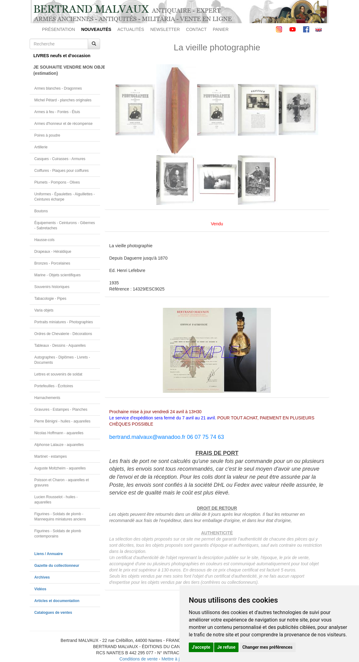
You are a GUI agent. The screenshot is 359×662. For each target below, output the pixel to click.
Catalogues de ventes (53, 612)
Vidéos (40, 589)
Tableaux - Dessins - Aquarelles (60, 345)
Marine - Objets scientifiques (57, 275)
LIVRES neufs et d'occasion (62, 55)
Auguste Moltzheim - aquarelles (60, 468)
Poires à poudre (47, 135)
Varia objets (43, 310)
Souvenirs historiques (52, 287)
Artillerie (41, 147)
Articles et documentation (56, 601)
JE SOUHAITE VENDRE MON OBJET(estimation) (66, 70)
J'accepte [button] (201, 647)
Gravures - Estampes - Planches (60, 409)
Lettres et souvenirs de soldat (58, 374)
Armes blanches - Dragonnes (58, 88)
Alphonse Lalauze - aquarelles (59, 445)
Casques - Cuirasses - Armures (59, 159)
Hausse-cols (44, 240)
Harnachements (47, 398)
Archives (42, 577)
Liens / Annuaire (48, 554)
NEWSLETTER (165, 29)
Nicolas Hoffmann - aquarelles (58, 433)
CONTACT (196, 29)
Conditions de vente (138, 658)
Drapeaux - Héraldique (52, 251)
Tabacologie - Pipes (50, 298)
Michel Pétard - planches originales (62, 100)
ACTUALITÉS (130, 29)
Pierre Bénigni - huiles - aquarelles (62, 421)
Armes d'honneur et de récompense (63, 123)
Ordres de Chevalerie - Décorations (63, 334)
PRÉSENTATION (58, 29)
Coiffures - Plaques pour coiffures (61, 170)
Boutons (41, 211)
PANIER (221, 29)
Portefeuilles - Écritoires (53, 386)
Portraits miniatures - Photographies (63, 322)
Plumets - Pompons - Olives (57, 182)
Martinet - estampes (50, 456)
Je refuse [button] (226, 647)
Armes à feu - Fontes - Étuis (57, 112)
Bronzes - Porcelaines (52, 263)
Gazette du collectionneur (56, 565)
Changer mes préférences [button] (268, 647)
